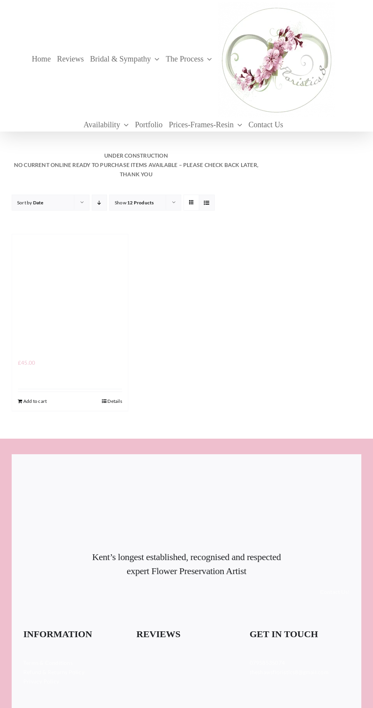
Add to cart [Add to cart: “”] (35, 401)
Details (114, 401)
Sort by (30, 203)
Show (134, 203)
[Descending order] (99, 203)
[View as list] (206, 202)
